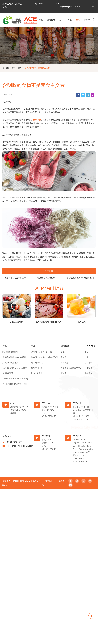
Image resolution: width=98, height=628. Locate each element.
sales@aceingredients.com (69, 6)
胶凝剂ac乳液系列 (10, 362)
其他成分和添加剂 (38, 373)
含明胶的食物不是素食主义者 (37, 67)
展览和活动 (89, 373)
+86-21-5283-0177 (39, 6)
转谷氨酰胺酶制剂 (10, 352)
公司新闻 (88, 362)
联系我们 (88, 20)
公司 (61, 20)
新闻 (78, 20)
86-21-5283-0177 (14, 442)
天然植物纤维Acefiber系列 (14, 357)
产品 (40, 20)
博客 (20, 67)
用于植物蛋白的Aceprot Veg (15, 378)
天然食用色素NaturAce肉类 (14, 368)
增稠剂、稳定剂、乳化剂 (41, 352)
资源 (69, 20)
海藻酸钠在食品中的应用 (15, 277)
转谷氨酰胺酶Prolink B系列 (49, 322)
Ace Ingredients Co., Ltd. (20, 481)
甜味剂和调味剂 (37, 362)
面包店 (63, 373)
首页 (7, 67)
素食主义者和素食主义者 (71, 368)
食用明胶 (37, 119)
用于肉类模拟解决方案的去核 (14, 384)
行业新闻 (88, 368)
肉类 (63, 352)
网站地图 (49, 481)
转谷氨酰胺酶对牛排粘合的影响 (80, 277)
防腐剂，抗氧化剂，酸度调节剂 (44, 357)
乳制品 (63, 357)
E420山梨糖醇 (17, 322)
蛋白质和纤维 (36, 368)
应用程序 (51, 20)
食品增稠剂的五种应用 (45, 277)
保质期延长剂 (8, 373)
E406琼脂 (81, 322)
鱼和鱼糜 (64, 362)
